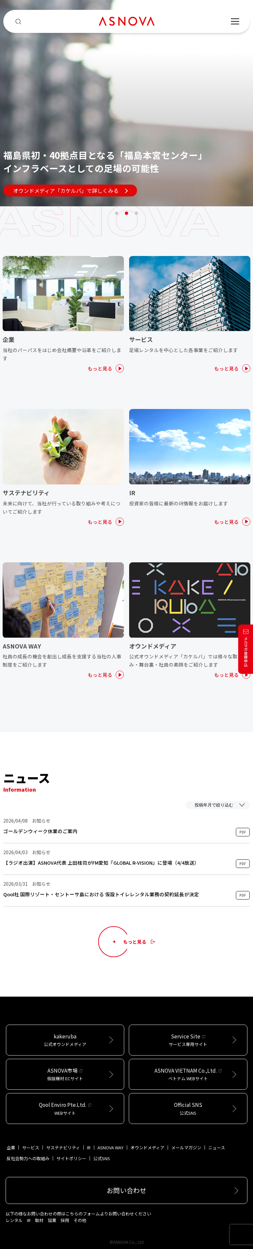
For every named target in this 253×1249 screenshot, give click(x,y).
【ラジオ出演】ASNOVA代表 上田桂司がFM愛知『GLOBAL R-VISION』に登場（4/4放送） (101, 862)
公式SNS (101, 1158)
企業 (11, 1147)
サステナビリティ (63, 1147)
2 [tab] (126, 213)
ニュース (216, 1147)
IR (89, 1147)
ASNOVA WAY (111, 1147)
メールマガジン (186, 1147)
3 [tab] (136, 213)
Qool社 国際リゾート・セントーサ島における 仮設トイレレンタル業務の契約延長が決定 (101, 894)
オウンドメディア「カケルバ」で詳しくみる (70, 190)
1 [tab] (116, 213)
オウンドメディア (147, 1147)
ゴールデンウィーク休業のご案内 (40, 831)
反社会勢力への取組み (28, 1158)
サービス (30, 1147)
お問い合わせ (126, 1190)
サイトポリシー (71, 1158)
